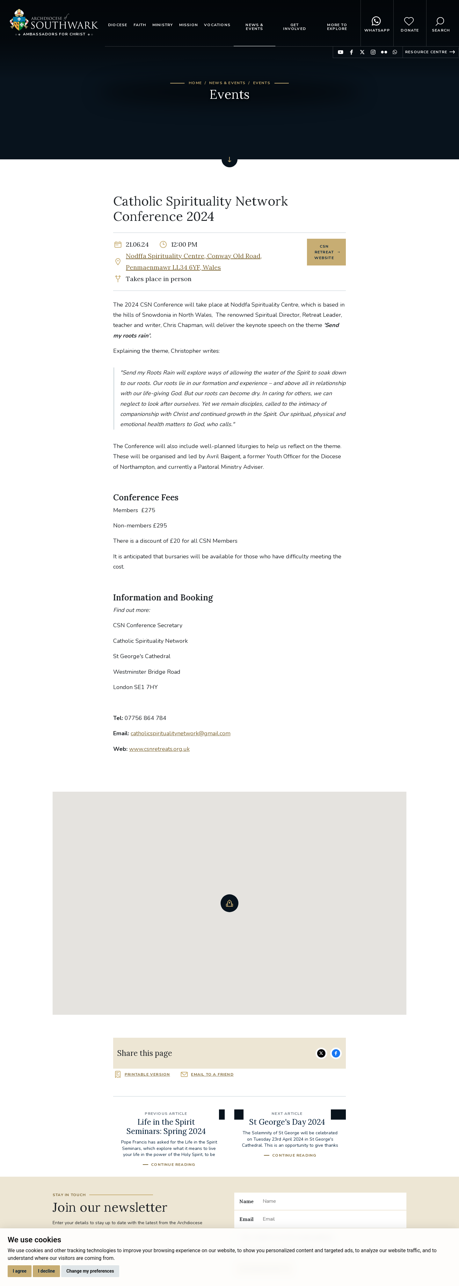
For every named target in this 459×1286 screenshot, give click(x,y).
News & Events (254, 26)
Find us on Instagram (373, 52)
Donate (410, 23)
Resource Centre (426, 51)
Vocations (217, 24)
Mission (188, 24)
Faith (140, 24)
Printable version (147, 1074)
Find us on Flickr (384, 52)
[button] (229, 903)
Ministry (162, 24)
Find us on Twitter (362, 52)
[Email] (332, 1219)
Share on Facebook (336, 1053)
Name (246, 1201)
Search (441, 23)
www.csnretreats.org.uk (159, 749)
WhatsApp (377, 23)
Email (246, 1219)
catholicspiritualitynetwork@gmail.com (180, 733)
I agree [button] (19, 1271)
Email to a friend (212, 1074)
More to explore (337, 26)
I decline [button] (46, 1271)
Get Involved (294, 26)
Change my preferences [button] (90, 1271)
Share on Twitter (321, 1053)
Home (195, 82)
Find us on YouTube (341, 52)
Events (261, 82)
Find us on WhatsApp (395, 52)
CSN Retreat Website (324, 252)
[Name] (332, 1201)
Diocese (117, 24)
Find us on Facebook (351, 52)
